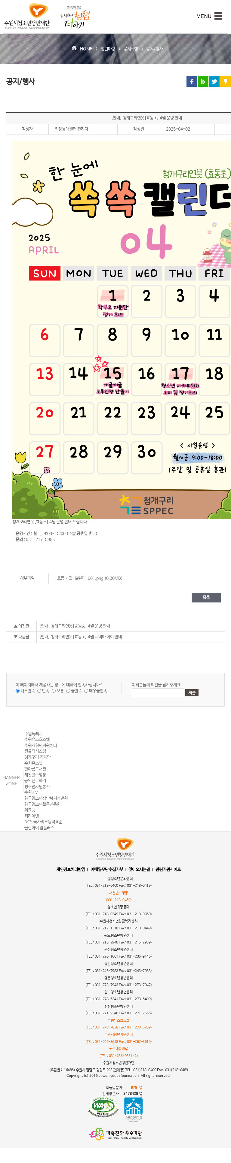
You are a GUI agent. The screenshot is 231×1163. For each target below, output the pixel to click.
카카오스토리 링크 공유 (225, 81)
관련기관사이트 (168, 869)
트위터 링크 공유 (214, 81)
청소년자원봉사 (37, 786)
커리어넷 (31, 816)
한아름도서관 (35, 769)
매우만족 (27, 691)
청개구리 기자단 (37, 757)
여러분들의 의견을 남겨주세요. (157, 685)
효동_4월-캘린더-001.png (80, 578)
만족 (45, 691)
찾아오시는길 (139, 869)
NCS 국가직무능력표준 (43, 821)
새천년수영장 (35, 775)
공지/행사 (154, 49)
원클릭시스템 (35, 751)
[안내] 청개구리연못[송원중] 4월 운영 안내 (74, 626)
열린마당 (108, 49)
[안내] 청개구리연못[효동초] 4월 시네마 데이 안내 (80, 637)
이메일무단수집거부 (107, 869)
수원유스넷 (33, 763)
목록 (206, 597)
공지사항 (131, 49)
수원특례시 (33, 733)
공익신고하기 (35, 780)
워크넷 (29, 810)
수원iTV (31, 792)
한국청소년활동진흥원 (42, 804)
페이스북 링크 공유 (191, 81)
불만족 (76, 691)
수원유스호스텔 (37, 739)
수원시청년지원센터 (40, 745)
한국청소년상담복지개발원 (46, 798)
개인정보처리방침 (70, 869)
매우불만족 (98, 691)
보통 (60, 691)
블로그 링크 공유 (203, 81)
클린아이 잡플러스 (39, 827)
